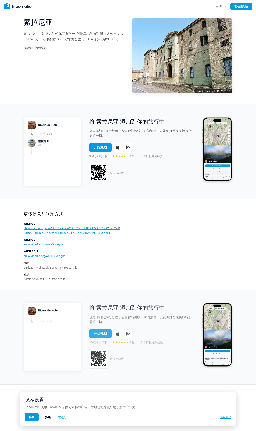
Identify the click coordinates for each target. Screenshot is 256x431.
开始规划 (100, 147)
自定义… (63, 417)
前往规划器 (241, 6)
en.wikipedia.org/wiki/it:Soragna (45, 256)
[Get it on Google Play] (128, 147)
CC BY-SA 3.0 (222, 91)
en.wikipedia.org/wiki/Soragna (43, 244)
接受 (32, 417)
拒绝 (48, 417)
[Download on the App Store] (117, 147)
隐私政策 (225, 417)
